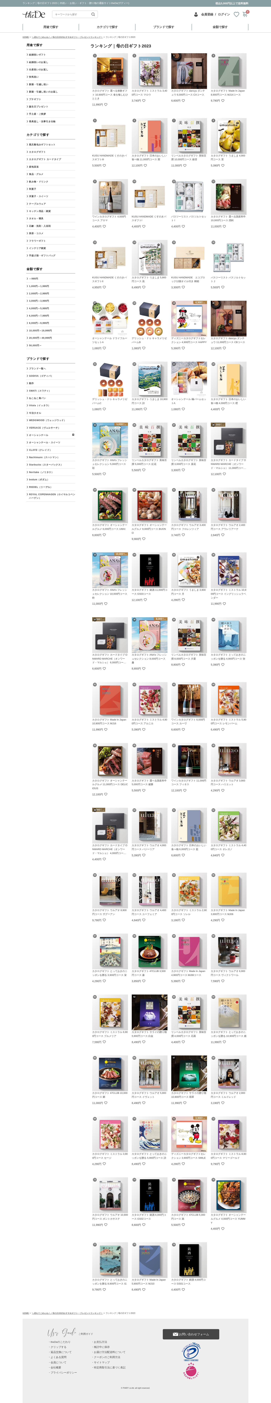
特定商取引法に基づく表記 (110, 1367)
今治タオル (35, 413)
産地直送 (34, 167)
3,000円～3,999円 (39, 301)
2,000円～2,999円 (39, 293)
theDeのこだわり (61, 1342)
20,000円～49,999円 (40, 338)
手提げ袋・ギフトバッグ (42, 255)
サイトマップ (102, 1362)
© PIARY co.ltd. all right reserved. (135, 1388)
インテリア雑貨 (37, 248)
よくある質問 (58, 1357)
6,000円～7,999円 (39, 315)
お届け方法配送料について (110, 1352)
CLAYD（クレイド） (40, 450)
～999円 (33, 278)
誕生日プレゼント (38, 106)
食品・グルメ (36, 174)
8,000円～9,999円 (39, 323)
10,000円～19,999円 (40, 330)
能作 (31, 383)
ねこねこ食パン (37, 398)
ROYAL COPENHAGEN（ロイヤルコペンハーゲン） (52, 496)
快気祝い (34, 77)
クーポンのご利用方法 (107, 1357)
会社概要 (56, 1367)
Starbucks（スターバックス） (46, 464)
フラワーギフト (37, 241)
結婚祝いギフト (37, 54)
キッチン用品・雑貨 (40, 211)
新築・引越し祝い (38, 84)
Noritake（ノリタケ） (41, 472)
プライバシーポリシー (64, 1372)
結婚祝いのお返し (38, 62)
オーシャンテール (38, 435)
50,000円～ (35, 345)
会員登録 (207, 14)
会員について (58, 1362)
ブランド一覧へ (37, 368)
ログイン (224, 14)
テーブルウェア (37, 204)
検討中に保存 (102, 1347)
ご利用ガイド (70, 1333)
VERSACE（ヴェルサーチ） (44, 428)
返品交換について (61, 1352)
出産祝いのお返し (38, 69)
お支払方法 (100, 1342)
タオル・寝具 (36, 218)
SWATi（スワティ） (40, 390)
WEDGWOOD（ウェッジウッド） (47, 420)
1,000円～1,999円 (39, 286)
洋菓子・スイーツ (38, 196)
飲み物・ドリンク (38, 181)
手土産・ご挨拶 (37, 114)
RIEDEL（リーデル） (41, 487)
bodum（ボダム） (39, 479)
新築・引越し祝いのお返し (43, 91)
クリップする (58, 1347)
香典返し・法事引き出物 (42, 121)
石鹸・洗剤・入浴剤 (40, 226)
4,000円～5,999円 (39, 308)
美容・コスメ (36, 233)
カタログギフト (37, 152)
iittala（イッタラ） (39, 405)
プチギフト (35, 99)
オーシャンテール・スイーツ (44, 442)
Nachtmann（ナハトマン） (44, 457)
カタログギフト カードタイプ (45, 159)
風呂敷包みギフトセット (42, 144)
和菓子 (32, 189)
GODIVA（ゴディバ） (41, 376)
